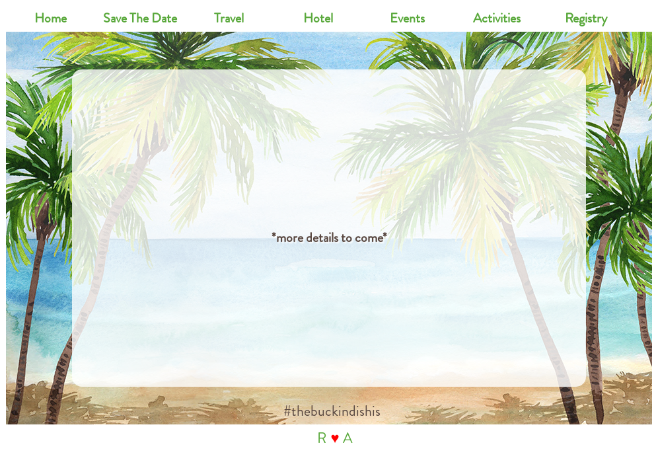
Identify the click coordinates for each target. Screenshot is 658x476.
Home (50, 18)
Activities (497, 18)
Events (407, 18)
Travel (229, 18)
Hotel (318, 18)
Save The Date (140, 18)
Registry (586, 18)
